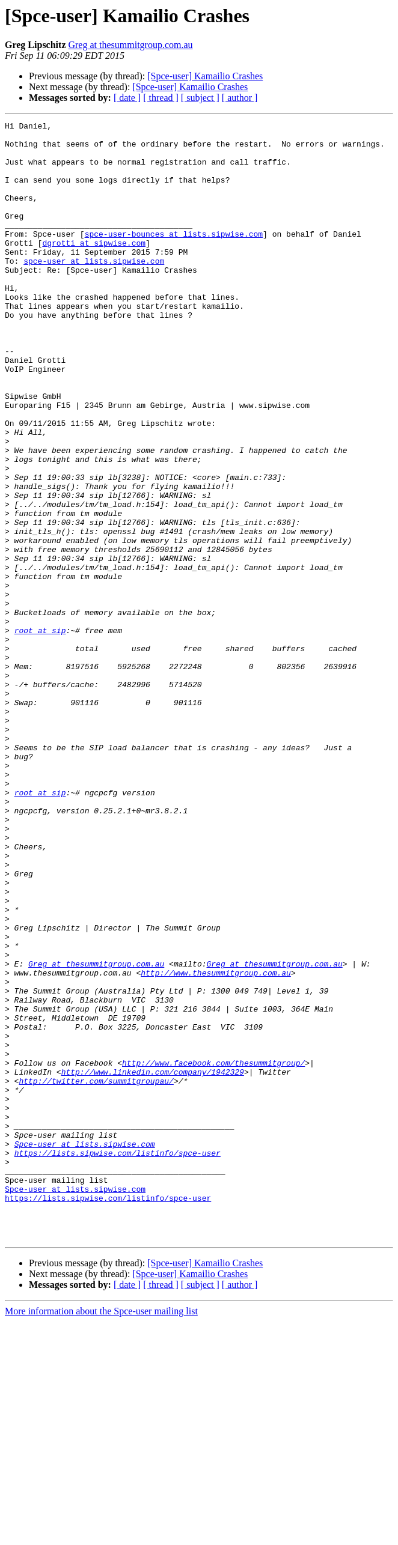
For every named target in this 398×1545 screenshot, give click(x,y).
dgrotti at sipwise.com (93, 268)
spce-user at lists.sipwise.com (93, 289)
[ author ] (240, 98)
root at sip (40, 732)
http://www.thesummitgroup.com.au (216, 1143)
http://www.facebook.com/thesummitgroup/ (213, 1251)
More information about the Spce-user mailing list (101, 1534)
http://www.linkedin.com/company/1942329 (152, 1262)
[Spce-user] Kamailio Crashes (205, 76)
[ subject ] (200, 98)
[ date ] (127, 98)
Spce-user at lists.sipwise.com (84, 1349)
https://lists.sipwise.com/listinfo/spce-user (117, 1360)
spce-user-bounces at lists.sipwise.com (174, 257)
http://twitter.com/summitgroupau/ (96, 1273)
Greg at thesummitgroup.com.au (130, 45)
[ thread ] (161, 98)
